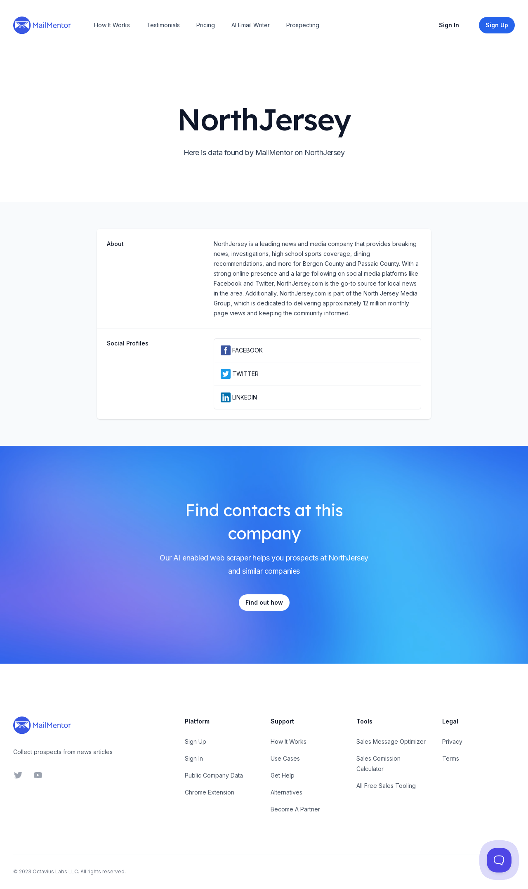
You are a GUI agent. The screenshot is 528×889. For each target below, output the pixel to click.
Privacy (452, 741)
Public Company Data (214, 775)
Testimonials (163, 24)
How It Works (112, 24)
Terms (450, 758)
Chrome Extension (209, 792)
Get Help (283, 775)
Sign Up (195, 741)
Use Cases (285, 758)
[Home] (42, 25)
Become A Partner (295, 809)
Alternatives (286, 792)
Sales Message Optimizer (391, 741)
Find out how (264, 602)
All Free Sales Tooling (386, 785)
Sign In (449, 24)
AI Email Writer (250, 24)
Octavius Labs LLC (55, 871)
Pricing (205, 24)
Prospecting (302, 24)
